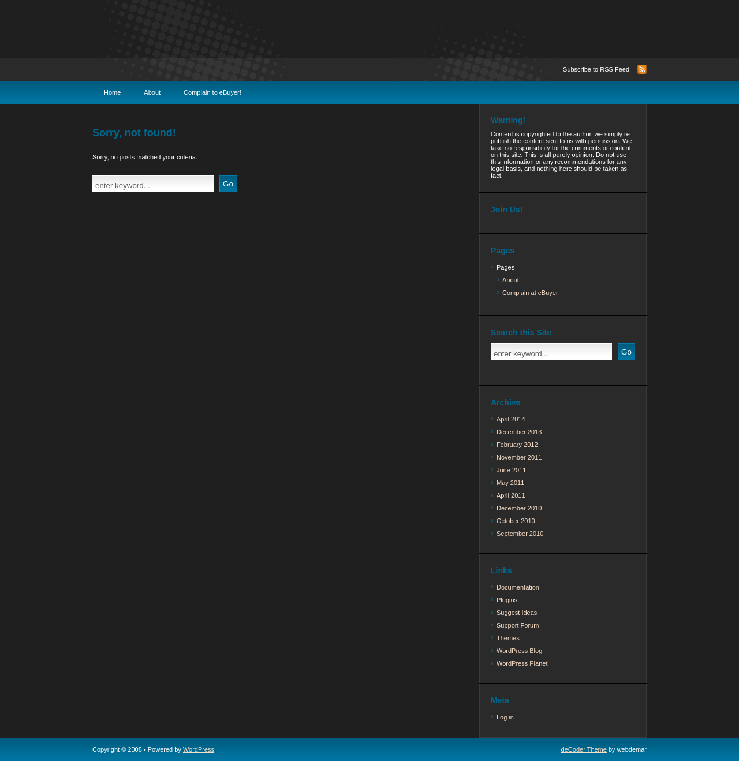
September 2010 (520, 533)
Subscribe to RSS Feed (596, 69)
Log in (505, 717)
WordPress (198, 749)
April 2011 (511, 495)
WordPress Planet (522, 663)
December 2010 (519, 508)
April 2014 (511, 419)
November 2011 (519, 457)
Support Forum (518, 625)
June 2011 (511, 470)
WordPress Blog (519, 650)
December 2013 (519, 431)
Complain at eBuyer (530, 292)
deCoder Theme (584, 749)
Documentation (518, 587)
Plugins (507, 599)
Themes (508, 638)
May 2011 (510, 482)
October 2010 (516, 520)
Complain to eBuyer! (212, 92)
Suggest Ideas (517, 612)
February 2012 (517, 444)
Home (112, 92)
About (152, 92)
